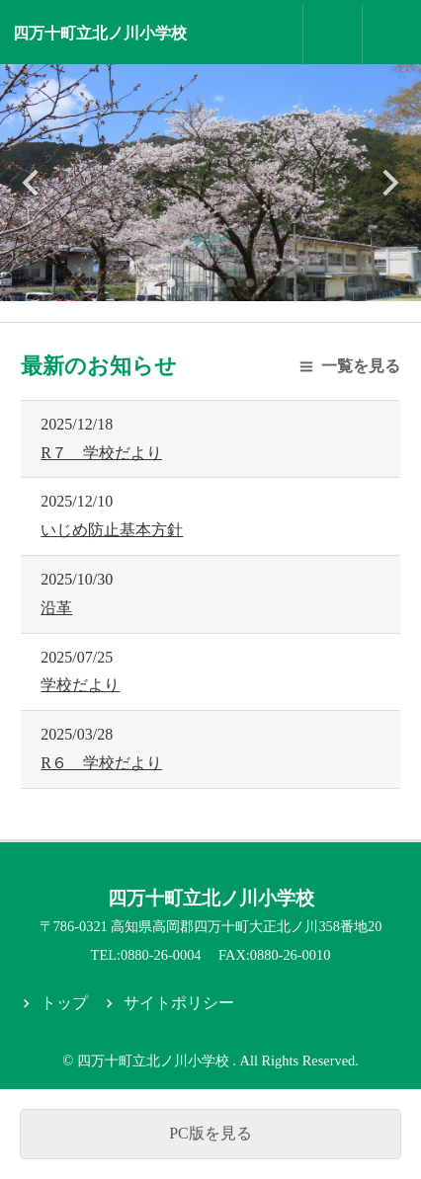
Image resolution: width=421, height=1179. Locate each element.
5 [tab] (250, 281)
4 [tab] (230, 281)
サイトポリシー (179, 1002)
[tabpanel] (210, 182)
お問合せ (333, 34)
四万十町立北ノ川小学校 (100, 33)
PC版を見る (210, 1133)
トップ (64, 1002)
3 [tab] (210, 281)
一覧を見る (360, 365)
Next (389, 182)
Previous (32, 182)
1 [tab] (171, 281)
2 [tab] (191, 281)
